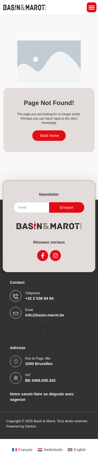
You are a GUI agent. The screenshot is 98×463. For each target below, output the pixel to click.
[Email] (15, 313)
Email (29, 310)
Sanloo (30, 426)
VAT (28, 375)
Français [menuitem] (25, 450)
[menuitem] (22, 449)
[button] (92, 7)
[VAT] (15, 378)
